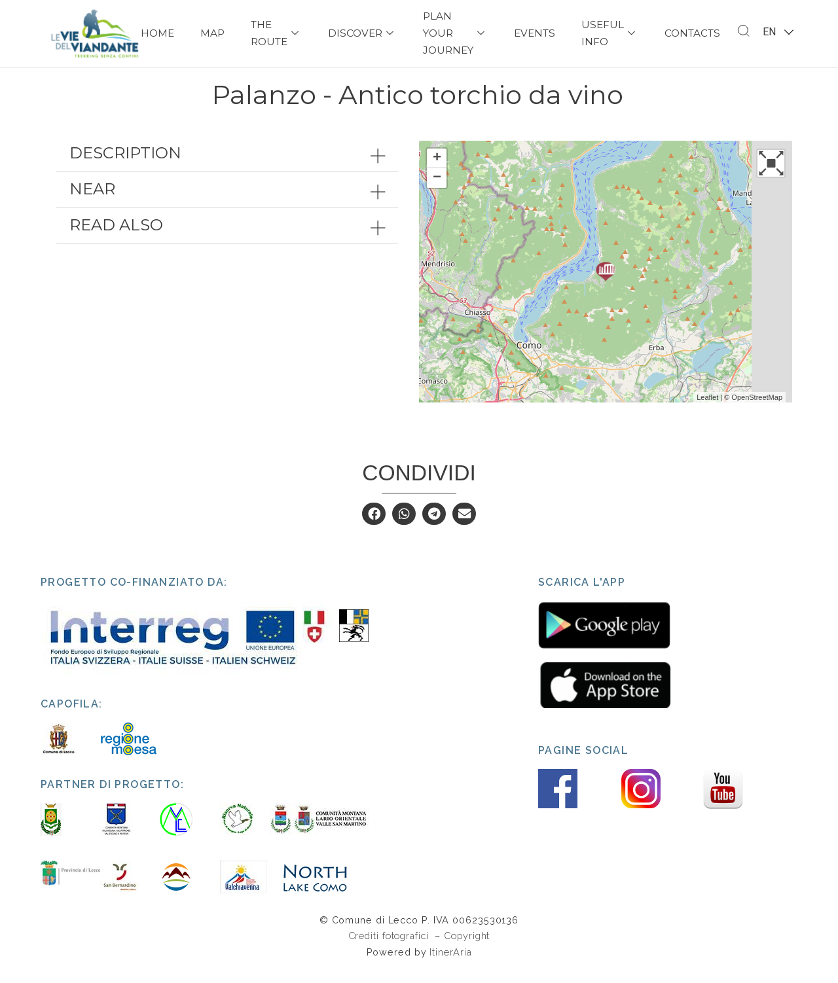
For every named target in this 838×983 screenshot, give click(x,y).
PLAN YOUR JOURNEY (455, 33)
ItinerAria (450, 965)
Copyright (467, 950)
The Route (276, 33)
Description (125, 167)
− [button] (437, 192)
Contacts (692, 33)
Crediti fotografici (390, 950)
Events (534, 33)
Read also (116, 239)
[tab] (227, 167)
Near (92, 203)
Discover (362, 33)
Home (157, 33)
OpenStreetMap (756, 411)
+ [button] (437, 173)
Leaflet (707, 411)
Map (212, 33)
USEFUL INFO (609, 33)
